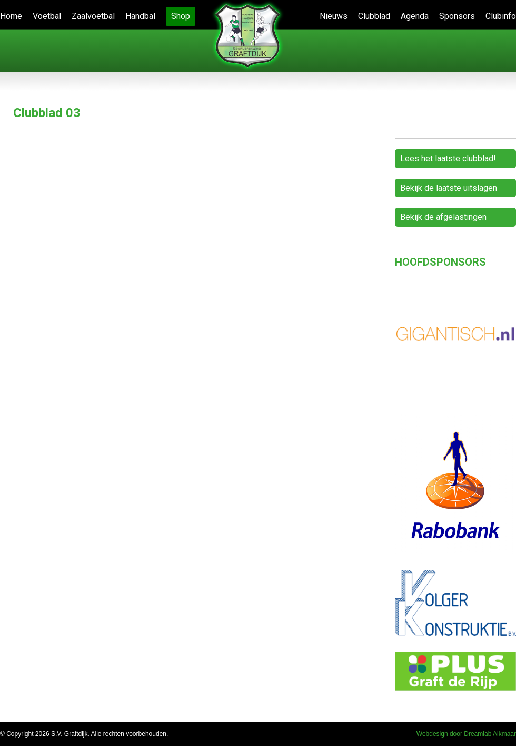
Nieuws (334, 16)
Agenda (415, 16)
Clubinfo (500, 16)
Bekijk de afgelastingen (443, 217)
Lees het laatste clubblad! (448, 158)
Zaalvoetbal (93, 16)
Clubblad (374, 16)
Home (11, 16)
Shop (180, 16)
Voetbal (47, 16)
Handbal (140, 16)
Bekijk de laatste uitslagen (448, 188)
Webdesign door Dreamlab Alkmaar (466, 734)
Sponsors (457, 16)
